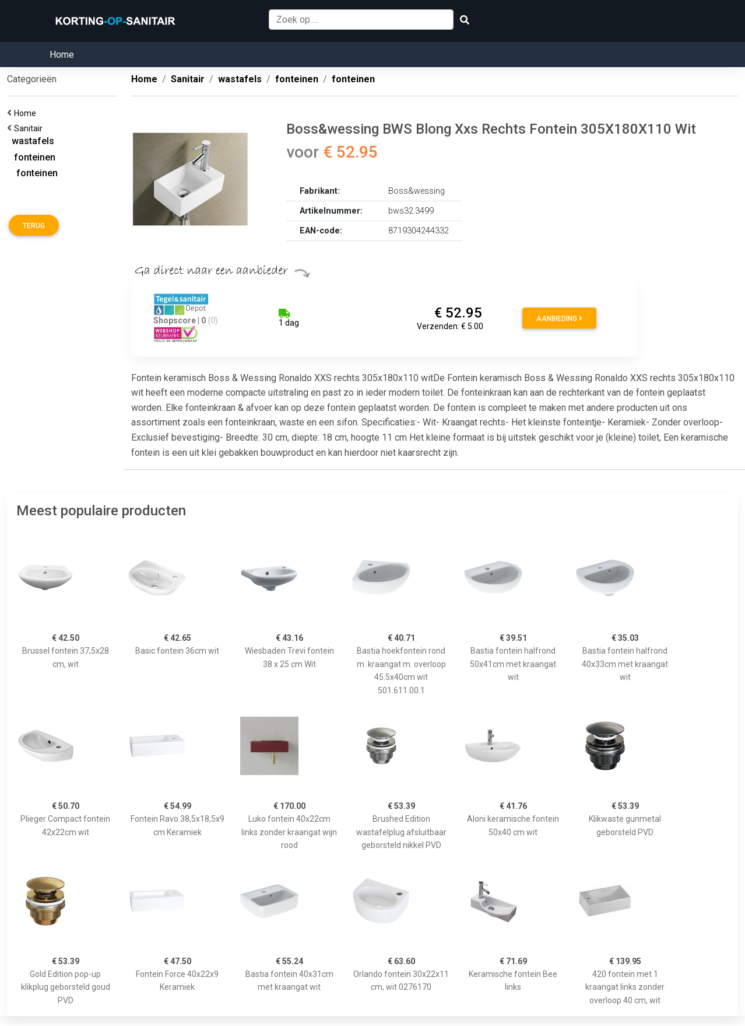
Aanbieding (559, 319)
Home (62, 54)
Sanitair (30, 128)
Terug (34, 226)
